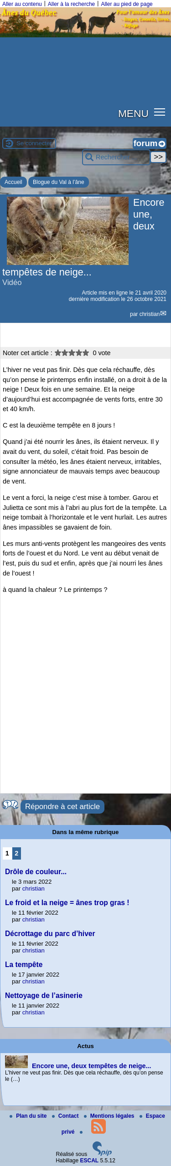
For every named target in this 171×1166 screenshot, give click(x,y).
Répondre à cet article (62, 806)
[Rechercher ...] (116, 157)
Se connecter (34, 143)
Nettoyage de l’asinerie (44, 995)
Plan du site (29, 1116)
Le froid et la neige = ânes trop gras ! (67, 902)
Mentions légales (110, 1116)
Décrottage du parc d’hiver (50, 933)
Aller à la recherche (71, 4)
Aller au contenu (22, 4)
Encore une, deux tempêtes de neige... (91, 1065)
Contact (66, 1116)
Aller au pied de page (126, 4)
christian (150, 314)
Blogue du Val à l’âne (58, 182)
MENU (133, 113)
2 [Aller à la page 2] (16, 853)
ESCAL (89, 1160)
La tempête (23, 964)
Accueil (13, 182)
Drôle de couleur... (36, 872)
